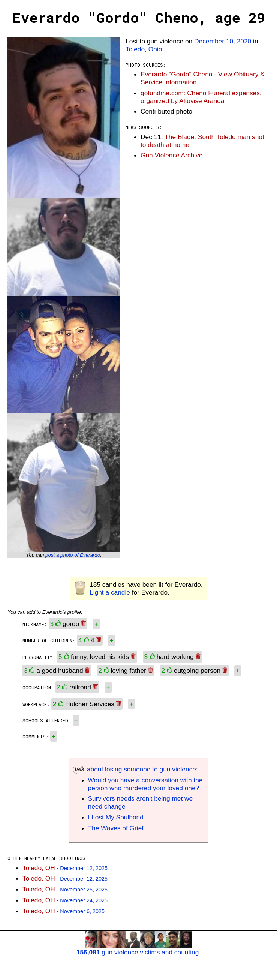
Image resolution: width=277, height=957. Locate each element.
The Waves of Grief (116, 828)
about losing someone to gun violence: (135, 769)
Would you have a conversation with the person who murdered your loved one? (145, 784)
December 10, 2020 (222, 41)
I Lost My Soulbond (116, 817)
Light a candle (110, 592)
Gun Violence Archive (171, 155)
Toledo (135, 49)
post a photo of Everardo (72, 555)
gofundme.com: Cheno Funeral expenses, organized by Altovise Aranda (201, 97)
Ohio (155, 49)
